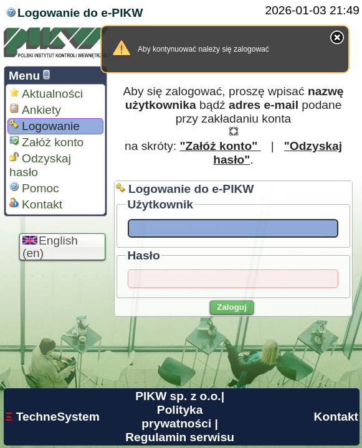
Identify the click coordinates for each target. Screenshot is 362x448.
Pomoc (34, 188)
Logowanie (44, 126)
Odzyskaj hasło (40, 165)
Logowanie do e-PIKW (80, 12)
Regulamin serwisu (179, 437)
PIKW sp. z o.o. (178, 396)
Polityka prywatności (176, 416)
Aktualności (46, 93)
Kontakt (35, 204)
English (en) (50, 246)
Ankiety (35, 109)
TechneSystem (52, 416)
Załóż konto (46, 142)
